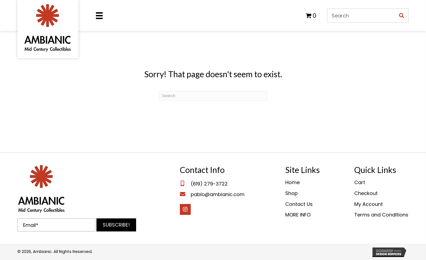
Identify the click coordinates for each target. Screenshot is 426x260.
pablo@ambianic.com (218, 194)
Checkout (366, 193)
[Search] (213, 96)
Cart (359, 182)
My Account (368, 204)
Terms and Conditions (381, 214)
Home (292, 182)
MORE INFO (298, 214)
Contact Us (299, 204)
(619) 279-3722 (209, 183)
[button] (116, 224)
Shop (291, 193)
